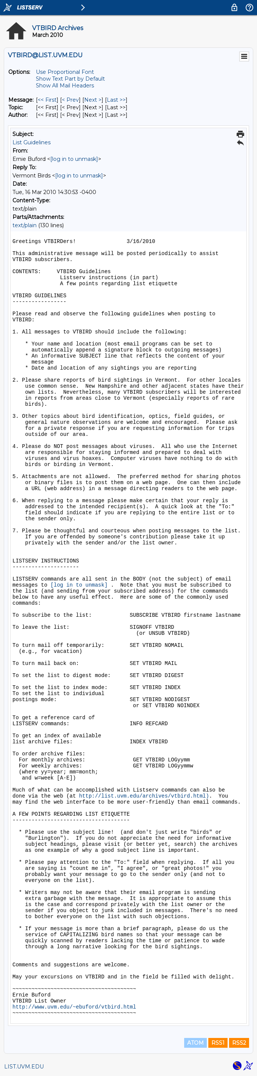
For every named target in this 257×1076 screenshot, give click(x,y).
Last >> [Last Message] (116, 99)
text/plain (24, 225)
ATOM (195, 1042)
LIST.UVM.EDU (24, 1066)
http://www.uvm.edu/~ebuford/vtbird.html (74, 1007)
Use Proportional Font (65, 72)
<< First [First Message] (47, 99)
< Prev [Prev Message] (70, 99)
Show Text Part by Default (70, 78)
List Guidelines (31, 142)
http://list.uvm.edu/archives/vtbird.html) (144, 796)
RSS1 (218, 1042)
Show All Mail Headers (65, 85)
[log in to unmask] (74, 159)
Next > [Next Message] (93, 99)
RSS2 (239, 1042)
